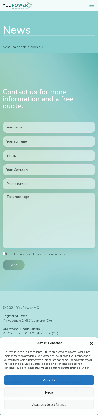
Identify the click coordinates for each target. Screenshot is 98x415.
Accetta (49, 380)
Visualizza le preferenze (49, 404)
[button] (91, 343)
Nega (49, 392)
